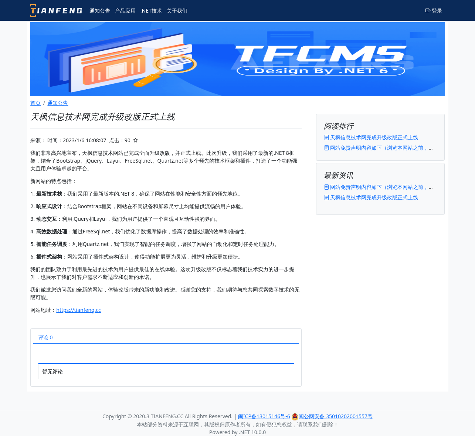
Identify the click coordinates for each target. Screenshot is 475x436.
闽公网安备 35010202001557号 (332, 416)
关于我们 (177, 10)
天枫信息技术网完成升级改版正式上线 (371, 137)
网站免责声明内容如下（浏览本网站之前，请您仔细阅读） (394, 147)
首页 (35, 102)
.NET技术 (151, 10)
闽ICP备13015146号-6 (264, 416)
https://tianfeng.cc (78, 309)
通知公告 (99, 10)
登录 (433, 10)
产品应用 (125, 10)
